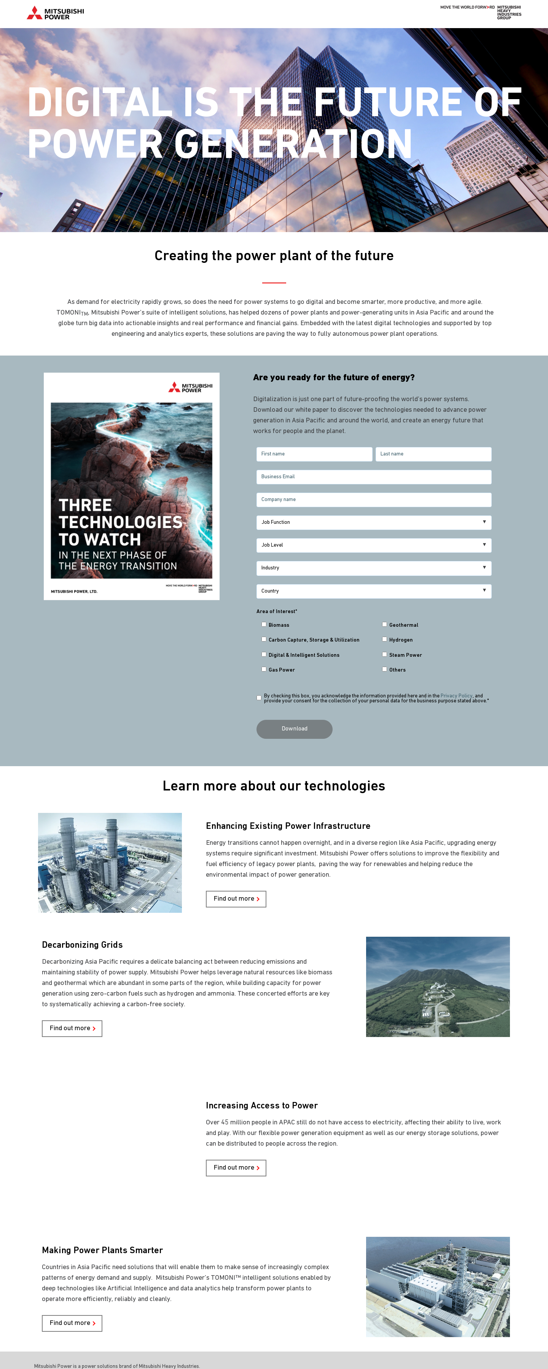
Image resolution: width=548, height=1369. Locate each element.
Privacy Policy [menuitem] (55, 1352)
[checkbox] (374, 650)
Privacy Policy (457, 696)
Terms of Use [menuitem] (101, 1352)
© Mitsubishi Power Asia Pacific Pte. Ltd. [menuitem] (92, 1341)
